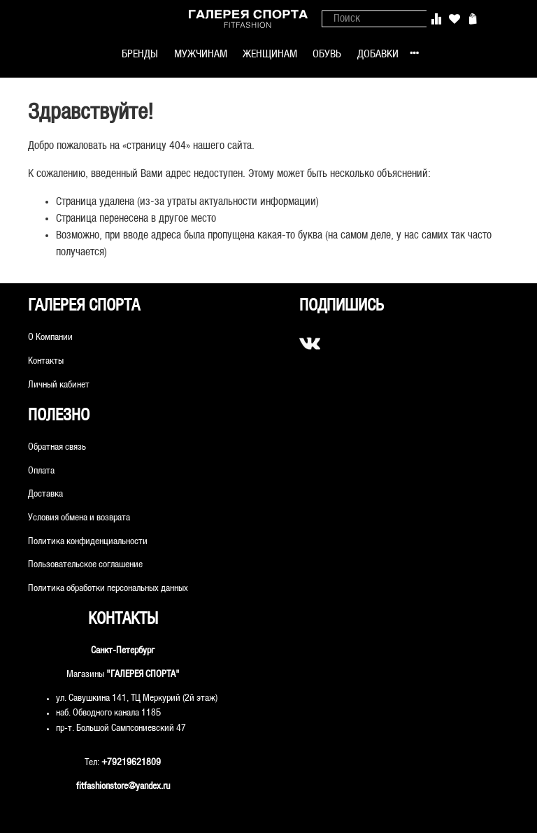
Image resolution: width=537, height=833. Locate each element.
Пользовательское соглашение (85, 564)
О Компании (50, 337)
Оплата (41, 471)
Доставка (45, 494)
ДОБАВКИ (378, 54)
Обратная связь (57, 447)
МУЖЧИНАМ (200, 54)
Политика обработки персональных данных (108, 588)
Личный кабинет (59, 385)
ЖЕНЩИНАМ (270, 54)
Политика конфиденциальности (88, 541)
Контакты (46, 361)
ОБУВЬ (327, 54)
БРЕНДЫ (140, 54)
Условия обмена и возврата (79, 517)
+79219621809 (131, 762)
